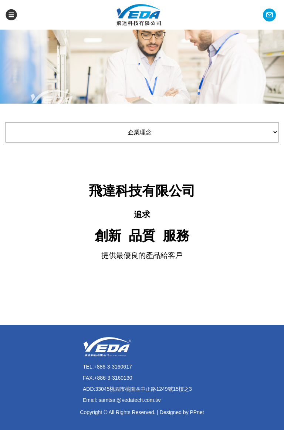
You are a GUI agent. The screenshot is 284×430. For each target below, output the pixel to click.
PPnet (197, 412)
